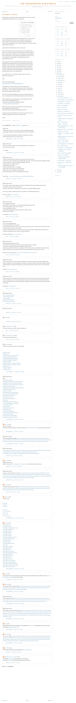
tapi (18, 452)
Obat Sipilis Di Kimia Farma (9, 566)
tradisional (35, 452)
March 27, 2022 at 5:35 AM (13, 652)
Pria (20, 450)
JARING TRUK (6, 366)
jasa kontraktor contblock (8, 639)
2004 (58, 67)
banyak (25, 452)
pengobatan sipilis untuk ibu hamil (10, 417)
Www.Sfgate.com (12, 286)
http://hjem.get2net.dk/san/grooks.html (11, 103)
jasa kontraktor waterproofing (18, 640)
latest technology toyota (14, 627)
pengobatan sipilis (7, 409)
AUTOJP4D (7, 648)
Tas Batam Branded (21, 476)
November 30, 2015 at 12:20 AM (15, 618)
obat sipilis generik (7, 541)
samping (37, 453)
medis (4, 452)
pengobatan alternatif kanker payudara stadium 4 (13, 387)
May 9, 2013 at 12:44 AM (12, 254)
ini (29, 450)
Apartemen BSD (13, 489)
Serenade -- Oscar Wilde (63, 155)
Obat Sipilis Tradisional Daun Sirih (10, 527)
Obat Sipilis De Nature (8, 558)
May (59, 88)
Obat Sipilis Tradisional (8, 546)
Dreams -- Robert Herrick (63, 139)
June (59, 86)
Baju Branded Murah (16, 477)
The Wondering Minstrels (38, 4)
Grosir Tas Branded (14, 439)
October (59, 78)
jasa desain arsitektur (7, 637)
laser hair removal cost (12, 269)
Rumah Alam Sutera (40, 488)
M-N (66, 31)
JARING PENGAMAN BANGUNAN (10, 358)
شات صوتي (5, 509)
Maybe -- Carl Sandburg (63, 105)
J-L (57, 43)
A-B (58, 29)
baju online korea (18, 598)
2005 (58, 65)
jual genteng (31, 640)
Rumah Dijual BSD (9, 589)
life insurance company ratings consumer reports (26, 252)
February (60, 94)
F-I (65, 41)
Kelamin (14, 450)
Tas (45, 474)
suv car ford (31, 625)
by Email (66, 1)
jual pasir (13, 636)
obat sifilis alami (6, 406)
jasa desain (48, 636)
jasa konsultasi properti (39, 637)
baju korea (31, 598)
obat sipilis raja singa (7, 532)
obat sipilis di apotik (7, 531)
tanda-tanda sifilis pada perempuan (10, 412)
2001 (58, 73)
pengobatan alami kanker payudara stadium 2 (13, 383)
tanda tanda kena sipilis (8, 414)
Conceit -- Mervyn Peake (63, 141)
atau (16, 452)
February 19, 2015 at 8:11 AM (14, 479)
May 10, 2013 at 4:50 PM (12, 271)
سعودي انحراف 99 (7, 515)
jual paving (17, 636)
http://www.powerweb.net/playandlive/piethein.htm (13, 83)
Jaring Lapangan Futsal (9, 335)
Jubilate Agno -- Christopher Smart (65, 147)
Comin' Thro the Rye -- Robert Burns (65, 113)
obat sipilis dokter (6, 540)
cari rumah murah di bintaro (28, 611)
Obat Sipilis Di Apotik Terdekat (9, 562)
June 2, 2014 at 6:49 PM (12, 339)
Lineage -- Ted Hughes (62, 124)
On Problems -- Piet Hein (9, 14)
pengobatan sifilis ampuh (8, 407)
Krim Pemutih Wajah (12, 476)
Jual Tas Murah (31, 473)
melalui (43, 450)
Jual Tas (48, 474)
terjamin (28, 453)
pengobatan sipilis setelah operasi (10, 401)
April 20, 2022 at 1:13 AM (13, 662)
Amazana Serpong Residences (24, 438)
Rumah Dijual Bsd (10, 615)
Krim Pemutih (42, 586)
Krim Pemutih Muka (29, 587)
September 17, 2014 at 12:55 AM (15, 371)
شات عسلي (5, 514)
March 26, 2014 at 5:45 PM (13, 303)
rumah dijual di (8, 601)
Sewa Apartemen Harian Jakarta (33, 486)
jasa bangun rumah (41, 636)
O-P (58, 33)
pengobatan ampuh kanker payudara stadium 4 (13, 384)
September (60, 80)
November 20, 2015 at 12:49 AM (15, 603)
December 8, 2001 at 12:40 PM (14, 138)
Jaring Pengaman (7, 298)
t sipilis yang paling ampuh (8, 543)
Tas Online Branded (23, 473)
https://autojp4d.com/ (27, 649)
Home (27, 11)
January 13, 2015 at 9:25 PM (14, 455)
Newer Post (4, 11)
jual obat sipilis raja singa (8, 411)
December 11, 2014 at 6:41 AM (14, 431)
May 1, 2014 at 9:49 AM (12, 330)
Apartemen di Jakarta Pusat (9, 441)
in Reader (73, 1)
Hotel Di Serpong (22, 486)
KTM (26, 464)
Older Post (50, 11)
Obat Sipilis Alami (6, 549)
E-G (66, 29)
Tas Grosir (5, 476)
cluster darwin (45, 611)
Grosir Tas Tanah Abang (23, 439)
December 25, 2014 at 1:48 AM (14, 443)
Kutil (11, 450)
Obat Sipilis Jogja (6, 524)
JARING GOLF (6, 354)
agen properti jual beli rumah (27, 637)
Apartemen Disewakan (36, 438)
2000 (58, 170)
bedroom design (14, 464)
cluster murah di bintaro (18, 613)
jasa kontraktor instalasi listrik (42, 639)
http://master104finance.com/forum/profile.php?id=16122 (21, 176)
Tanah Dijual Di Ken (30, 474)
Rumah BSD (30, 489)
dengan (7, 452)
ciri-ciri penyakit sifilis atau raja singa (11, 403)
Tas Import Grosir (24, 477)
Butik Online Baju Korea (11, 474)
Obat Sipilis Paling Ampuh (8, 551)
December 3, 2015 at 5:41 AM (14, 629)
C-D (62, 29)
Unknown (6, 424)
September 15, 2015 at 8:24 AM (15, 518)
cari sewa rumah (38, 611)
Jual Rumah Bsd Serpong (34, 439)
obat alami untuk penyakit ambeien (10, 394)
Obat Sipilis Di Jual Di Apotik (9, 560)
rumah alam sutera (37, 599)
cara (10, 452)
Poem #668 (23, 22)
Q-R (62, 33)
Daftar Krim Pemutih (40, 476)
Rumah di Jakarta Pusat (32, 441)
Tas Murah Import (17, 488)
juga (20, 452)
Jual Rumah (32, 613)
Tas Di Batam (31, 477)
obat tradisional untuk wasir (9, 395)
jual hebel (36, 640)
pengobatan (48, 450)
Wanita (24, 450)
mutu (18, 453)
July (59, 84)
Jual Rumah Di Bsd (7, 477)
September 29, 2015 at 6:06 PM (15, 568)
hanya (34, 450)
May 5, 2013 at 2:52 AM (12, 216)
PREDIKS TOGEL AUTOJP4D (10, 656)
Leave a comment (22, 125)
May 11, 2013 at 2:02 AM (12, 288)
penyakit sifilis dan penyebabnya (10, 415)
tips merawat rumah (24, 636)
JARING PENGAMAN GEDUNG (10, 360)
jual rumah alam (44, 599)
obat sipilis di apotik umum (8, 538)
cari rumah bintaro (38, 610)
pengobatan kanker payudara (9, 389)
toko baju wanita (25, 598)
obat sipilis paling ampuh (8, 529)
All (65, 34)
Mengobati (8, 450)
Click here (5, 503)
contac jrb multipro (33, 636)
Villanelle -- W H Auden (62, 109)
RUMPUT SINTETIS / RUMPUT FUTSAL (12, 364)
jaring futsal (6, 344)
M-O (62, 43)
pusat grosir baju (42, 587)
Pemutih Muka (43, 486)
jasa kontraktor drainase (30, 639)
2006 (58, 63)
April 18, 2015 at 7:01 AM (13, 492)
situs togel (10, 660)
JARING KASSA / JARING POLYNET (11, 355)
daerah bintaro (26, 613)
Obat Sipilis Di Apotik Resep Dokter (10, 565)
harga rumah (43, 601)
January (59, 96)
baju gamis (36, 587)
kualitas (22, 453)
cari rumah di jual (9, 611)
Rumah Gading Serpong (45, 439)
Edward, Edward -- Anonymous (64, 160)
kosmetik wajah (6, 439)
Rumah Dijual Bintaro (23, 586)
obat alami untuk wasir (8, 397)
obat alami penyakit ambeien (9, 398)
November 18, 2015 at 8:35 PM (14, 591)
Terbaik (6, 453)
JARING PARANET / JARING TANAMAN (11, 363)
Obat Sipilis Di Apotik (7, 548)
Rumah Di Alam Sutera (40, 613)
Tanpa (27, 450)
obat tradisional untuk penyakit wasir (11, 392)
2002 (58, 71)
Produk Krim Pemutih (39, 474)
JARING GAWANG (7, 361)
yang (25, 453)
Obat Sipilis (5, 400)
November (60, 76)
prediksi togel (11, 658)
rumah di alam (16, 599)
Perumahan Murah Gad (30, 476)
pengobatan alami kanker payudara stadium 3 (13, 381)
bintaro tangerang (25, 610)
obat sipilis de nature (7, 526)
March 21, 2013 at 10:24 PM (14, 178)
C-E (62, 41)
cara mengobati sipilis (7, 404)
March (59, 92)
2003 (58, 69)
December (60, 74)
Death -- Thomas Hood (62, 122)
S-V (57, 45)
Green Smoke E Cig (17, 234)
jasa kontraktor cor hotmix (19, 639)
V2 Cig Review (16, 194)
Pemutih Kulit (22, 587)
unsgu (5, 573)
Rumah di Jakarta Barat (43, 441)
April (59, 90)
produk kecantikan (45, 438)
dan (22, 450)
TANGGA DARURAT (7, 367)
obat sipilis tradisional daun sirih (10, 537)
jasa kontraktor (47, 637)
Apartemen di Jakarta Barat (21, 441)
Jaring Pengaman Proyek (8, 299)
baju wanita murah (43, 598)
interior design (22, 464)
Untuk (4, 450)
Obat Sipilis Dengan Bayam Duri (10, 552)
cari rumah (31, 610)
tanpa (32, 453)
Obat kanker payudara (8, 380)
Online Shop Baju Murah (40, 473)
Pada (17, 450)
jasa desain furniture (16, 637)
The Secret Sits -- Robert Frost (64, 101)
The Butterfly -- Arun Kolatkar (64, 103)
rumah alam (32, 601)
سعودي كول (5, 512)
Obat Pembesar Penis (9, 326)
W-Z (62, 34)
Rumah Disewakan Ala (21, 474)
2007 (58, 61)
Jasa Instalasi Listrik (14, 587)
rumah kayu (14, 601)
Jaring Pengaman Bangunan (9, 301)
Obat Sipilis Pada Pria (7, 554)
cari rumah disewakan (17, 611)
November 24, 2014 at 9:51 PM (14, 419)
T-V (57, 34)
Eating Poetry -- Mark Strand (64, 111)
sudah (22, 452)
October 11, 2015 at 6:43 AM (14, 579)
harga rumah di (9, 599)
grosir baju (36, 598)
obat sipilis (5, 545)
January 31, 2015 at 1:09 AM (14, 466)
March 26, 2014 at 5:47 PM (13, 312)
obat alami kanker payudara (9, 386)
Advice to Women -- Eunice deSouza (65, 99)
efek (34, 453)
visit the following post (13, 214)
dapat (36, 450)
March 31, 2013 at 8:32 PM (13, 196)
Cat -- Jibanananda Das (63, 145)
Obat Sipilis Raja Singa (8, 555)
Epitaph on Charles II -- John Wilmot (65, 129)
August (59, 82)
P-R (66, 43)
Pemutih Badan (48, 476)
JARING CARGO (6, 369)
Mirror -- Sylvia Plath (62, 107)
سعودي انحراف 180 (7, 511)
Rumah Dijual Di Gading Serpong (29, 488)
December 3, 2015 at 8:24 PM (14, 643)
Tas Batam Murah (10, 488)
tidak (31, 450)
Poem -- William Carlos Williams (64, 153)
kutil (4, 453)
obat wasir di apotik (7, 390)
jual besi (26, 640)
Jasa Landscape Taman (33, 586)
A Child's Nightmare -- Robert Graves (65, 143)
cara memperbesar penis (31, 427)
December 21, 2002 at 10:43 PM (15, 152)
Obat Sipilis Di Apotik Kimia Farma (10, 563)
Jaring (5, 317)
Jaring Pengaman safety (8, 296)
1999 (58, 171)
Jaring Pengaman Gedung (8, 295)
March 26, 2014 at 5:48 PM (13, 321)
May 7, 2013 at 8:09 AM (12, 236)
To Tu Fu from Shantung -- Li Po (64, 97)
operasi (13, 452)
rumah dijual (29, 599)
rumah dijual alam (23, 599)
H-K (57, 31)
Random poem (58, 18)
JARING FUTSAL (6, 352)
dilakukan (40, 450)
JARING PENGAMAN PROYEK (10, 357)
